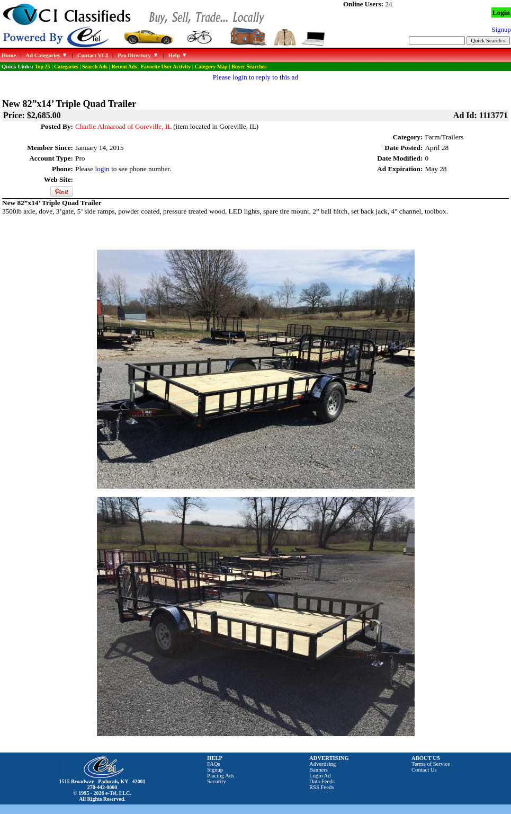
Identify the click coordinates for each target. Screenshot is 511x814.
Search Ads (94, 66)
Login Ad (320, 775)
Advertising (322, 764)
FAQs (213, 764)
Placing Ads (220, 775)
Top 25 (42, 66)
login (102, 169)
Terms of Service (430, 764)
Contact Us (424, 770)
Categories (66, 66)
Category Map (211, 66)
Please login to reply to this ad (255, 77)
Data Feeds (322, 781)
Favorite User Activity (166, 66)
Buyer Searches (248, 66)
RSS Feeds (321, 787)
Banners (318, 770)
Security (216, 781)
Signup (215, 770)
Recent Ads (124, 66)
